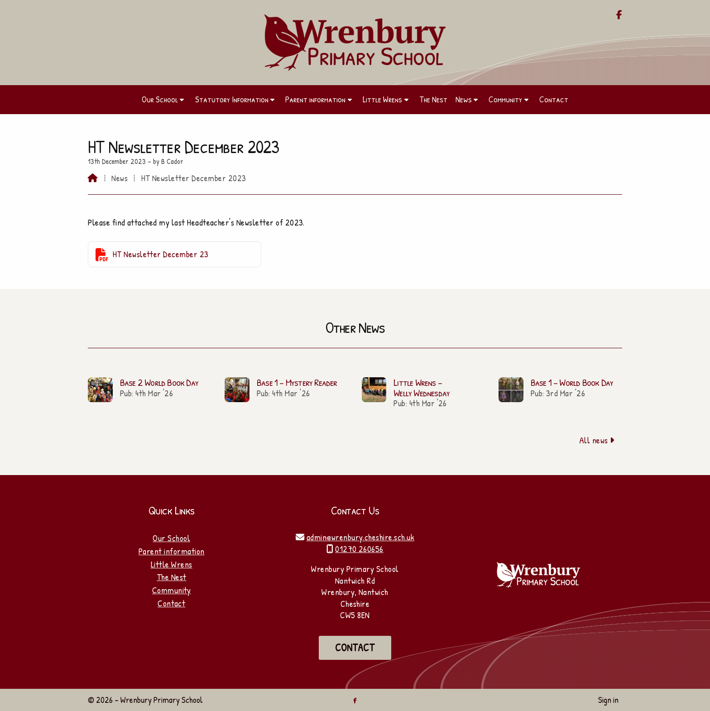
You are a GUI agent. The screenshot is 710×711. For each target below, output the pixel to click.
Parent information (172, 551)
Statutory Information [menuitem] (232, 99)
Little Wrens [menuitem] (382, 99)
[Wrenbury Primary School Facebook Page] (619, 15)
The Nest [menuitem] (433, 99)
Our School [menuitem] (160, 99)
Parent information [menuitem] (315, 99)
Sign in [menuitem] (608, 700)
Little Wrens (171, 564)
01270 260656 (359, 549)
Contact (171, 603)
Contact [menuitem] (553, 99)
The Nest (172, 577)
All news (597, 440)
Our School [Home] (171, 538)
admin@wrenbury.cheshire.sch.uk (360, 537)
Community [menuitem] (505, 99)
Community (171, 590)
